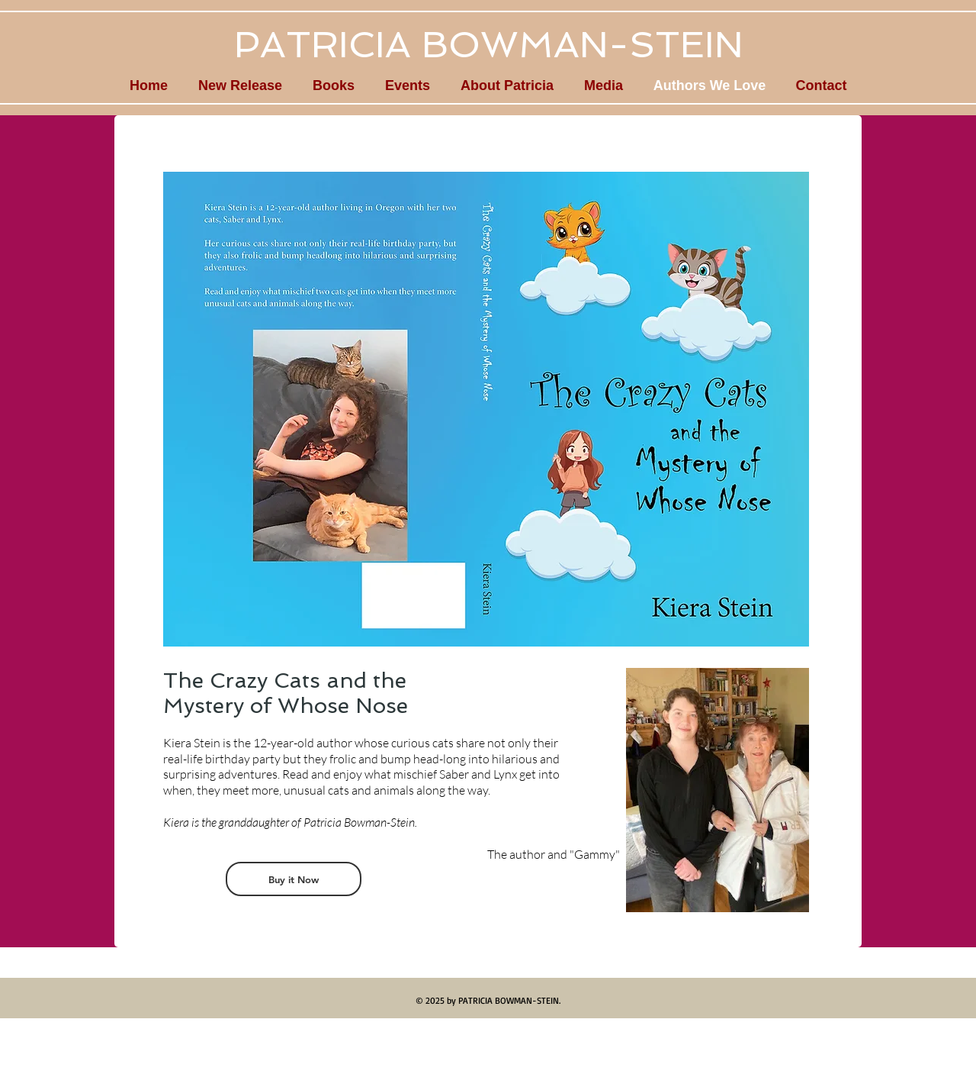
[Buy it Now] (293, 879)
